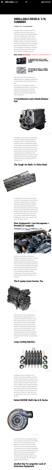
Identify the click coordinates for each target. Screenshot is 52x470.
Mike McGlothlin (29, 26)
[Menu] (2, 2)
